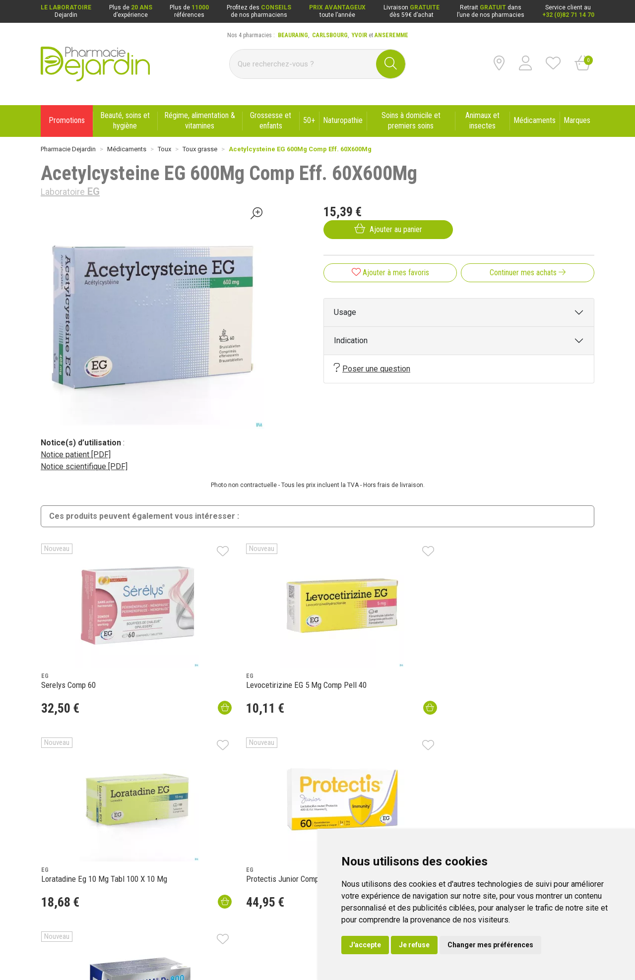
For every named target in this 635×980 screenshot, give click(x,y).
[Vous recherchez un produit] (303, 64)
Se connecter (385, 729)
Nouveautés (170, 824)
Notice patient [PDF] (76, 454)
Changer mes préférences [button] (490, 945)
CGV (104, 951)
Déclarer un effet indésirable (193, 850)
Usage (345, 312)
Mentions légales (64, 951)
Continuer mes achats (528, 272)
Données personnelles (150, 951)
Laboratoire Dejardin (181, 837)
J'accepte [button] (365, 945)
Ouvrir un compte (453, 729)
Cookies (201, 951)
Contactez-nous (63, 837)
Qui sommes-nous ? (68, 811)
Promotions (170, 811)
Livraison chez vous (407, 811)
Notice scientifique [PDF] (84, 466)
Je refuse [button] (414, 945)
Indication (351, 340)
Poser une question (372, 368)
